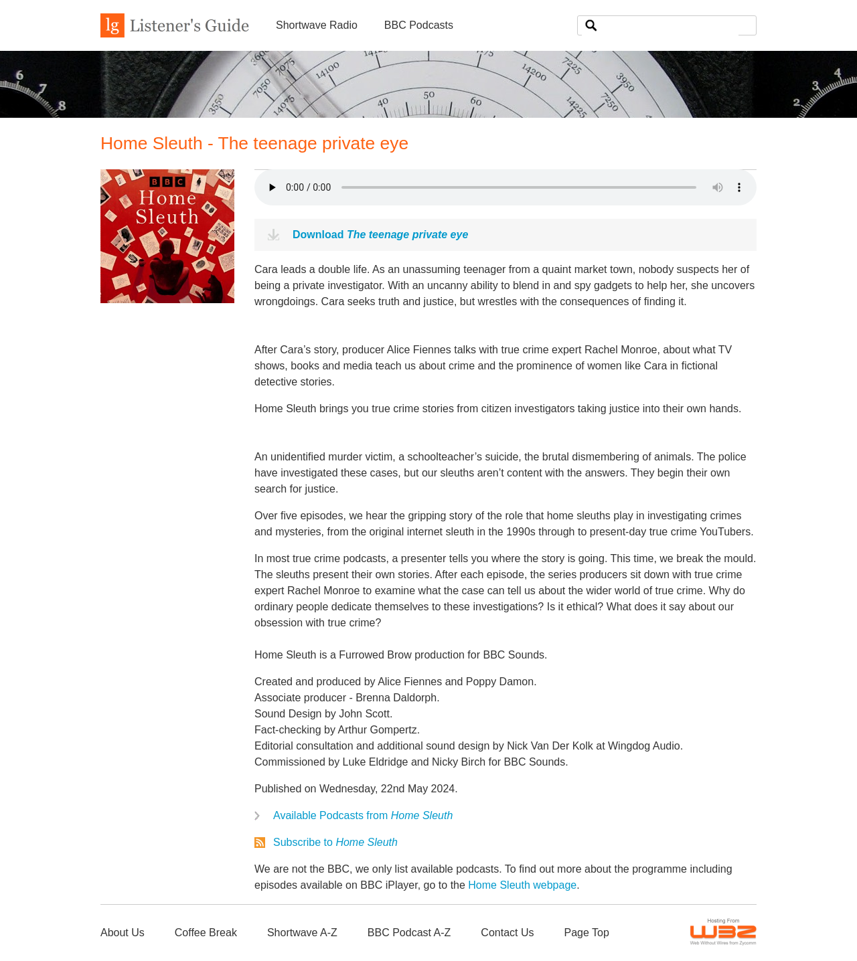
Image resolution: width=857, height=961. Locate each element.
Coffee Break (206, 932)
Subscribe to (335, 842)
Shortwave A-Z (302, 932)
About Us (122, 932)
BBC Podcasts (418, 25)
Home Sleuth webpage (522, 885)
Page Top (586, 932)
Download (380, 234)
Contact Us (507, 932)
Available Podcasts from (363, 815)
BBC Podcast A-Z (409, 932)
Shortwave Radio (317, 25)
